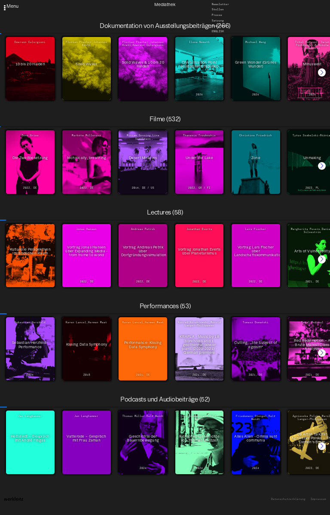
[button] (322, 72)
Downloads (219, 26)
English (218, 31)
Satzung (218, 20)
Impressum (318, 499)
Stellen (218, 10)
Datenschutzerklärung (288, 499)
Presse (217, 15)
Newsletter (220, 4)
